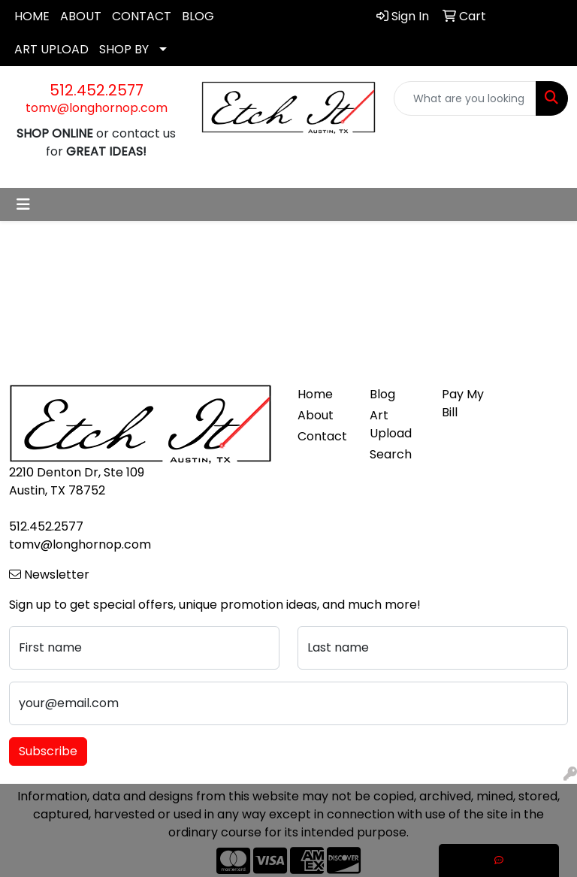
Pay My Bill (463, 403)
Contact (322, 436)
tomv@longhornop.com (97, 107)
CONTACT (141, 16)
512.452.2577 (96, 90)
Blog (382, 394)
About (316, 415)
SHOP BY (124, 49)
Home (315, 394)
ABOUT (80, 16)
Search (391, 454)
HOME (32, 16)
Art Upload (391, 424)
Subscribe (48, 751)
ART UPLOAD (51, 49)
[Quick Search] (465, 98)
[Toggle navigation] (23, 204)
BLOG (198, 16)
